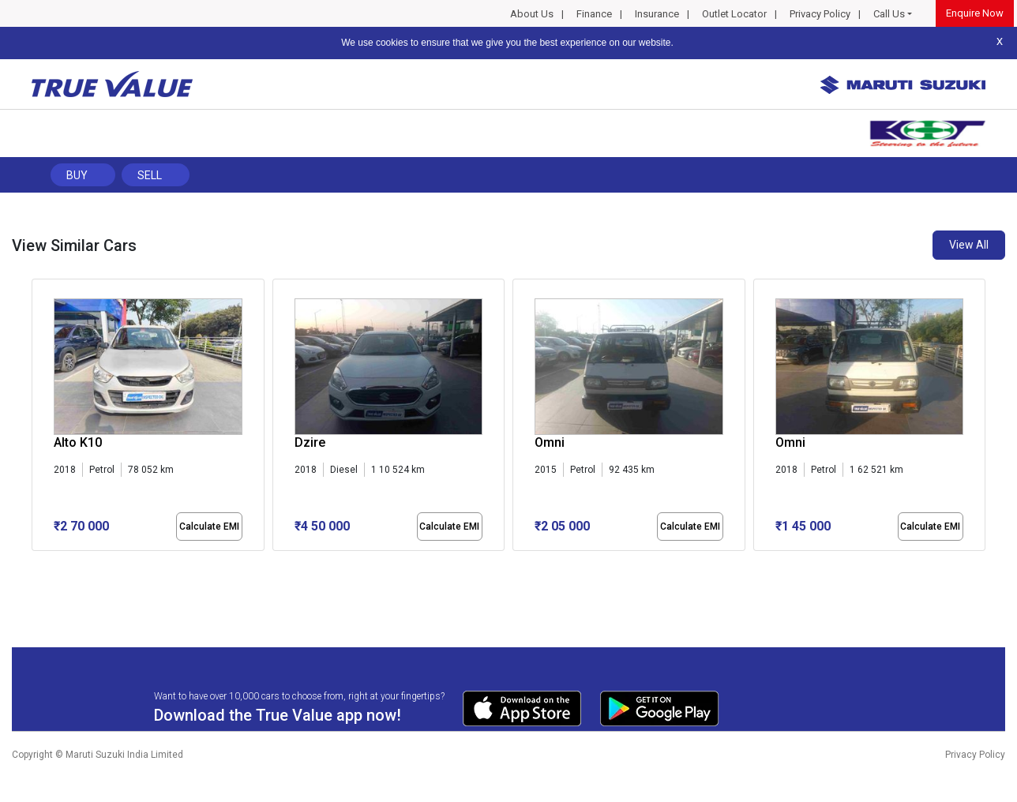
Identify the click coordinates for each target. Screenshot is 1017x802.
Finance (594, 14)
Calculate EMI (209, 526)
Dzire (310, 442)
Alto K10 (78, 442)
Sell (149, 175)
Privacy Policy (820, 14)
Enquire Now (975, 13)
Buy (77, 175)
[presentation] (40, 417)
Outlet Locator (734, 14)
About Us (532, 14)
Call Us (889, 14)
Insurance (657, 14)
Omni (550, 442)
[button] (36, 564)
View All (969, 244)
